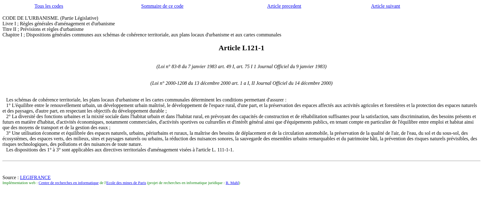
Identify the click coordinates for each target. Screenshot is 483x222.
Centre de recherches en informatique (69, 182)
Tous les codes (48, 6)
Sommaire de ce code (162, 6)
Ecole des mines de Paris (126, 182)
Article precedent (284, 6)
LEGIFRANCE (35, 177)
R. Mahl (232, 182)
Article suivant (385, 6)
